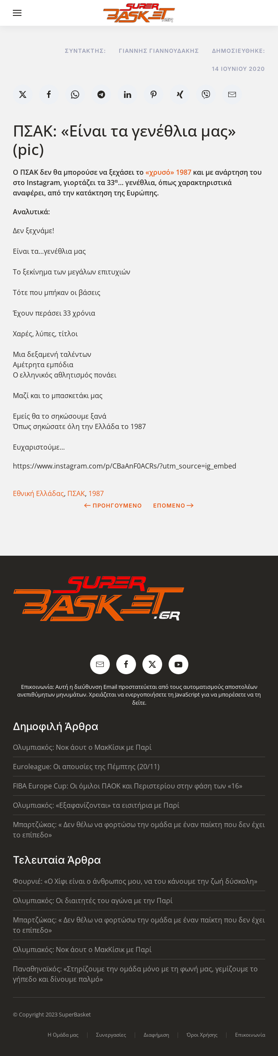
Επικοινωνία (250, 1034)
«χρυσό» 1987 (169, 172)
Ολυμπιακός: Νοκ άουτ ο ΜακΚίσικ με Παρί (82, 747)
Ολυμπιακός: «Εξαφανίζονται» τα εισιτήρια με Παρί (96, 805)
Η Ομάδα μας (63, 1034)
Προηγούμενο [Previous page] (113, 505)
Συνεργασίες (111, 1034)
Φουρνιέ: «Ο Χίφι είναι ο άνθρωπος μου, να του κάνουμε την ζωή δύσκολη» (135, 881)
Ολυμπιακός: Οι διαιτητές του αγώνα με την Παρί (92, 900)
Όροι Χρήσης (202, 1034)
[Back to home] (139, 13)
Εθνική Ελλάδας (38, 493)
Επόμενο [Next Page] (173, 505)
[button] (17, 13)
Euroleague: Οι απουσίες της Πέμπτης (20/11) (86, 766)
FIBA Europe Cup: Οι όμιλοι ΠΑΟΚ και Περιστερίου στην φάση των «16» (127, 786)
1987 (96, 493)
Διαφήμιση (156, 1034)
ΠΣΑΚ (76, 493)
